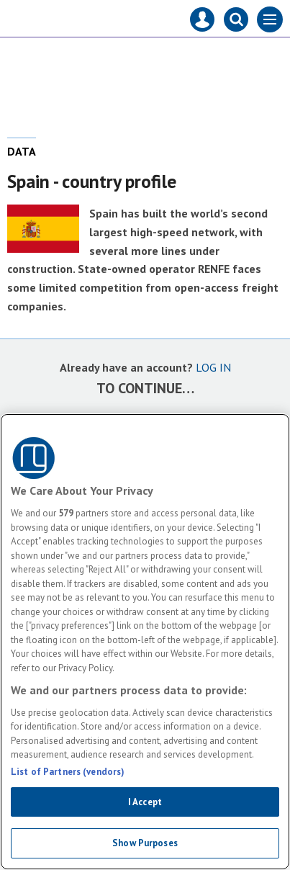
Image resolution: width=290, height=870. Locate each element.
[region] (145, 641)
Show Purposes (145, 843)
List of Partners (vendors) (67, 772)
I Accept (145, 802)
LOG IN (213, 367)
